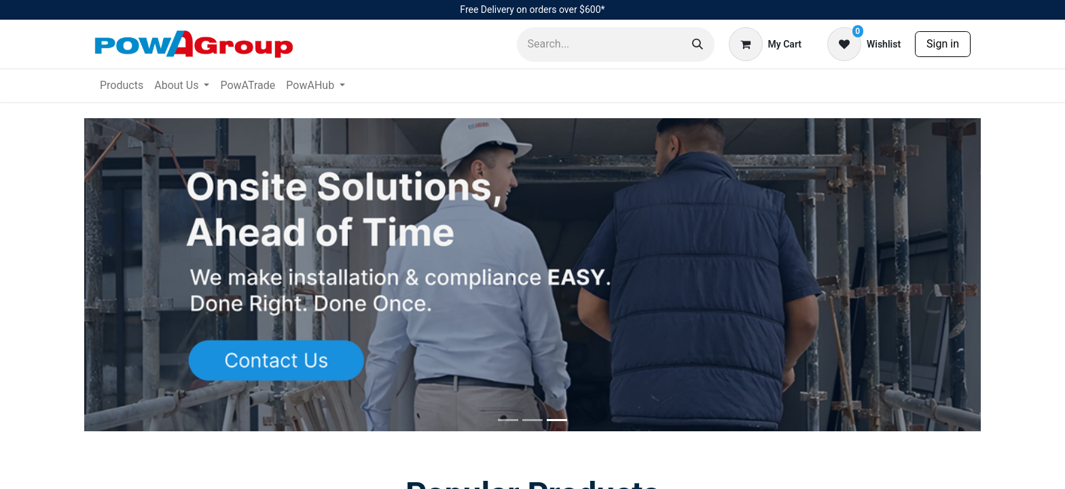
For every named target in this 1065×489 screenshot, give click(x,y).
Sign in (942, 43)
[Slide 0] (508, 420)
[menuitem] (121, 85)
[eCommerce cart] (765, 44)
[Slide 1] (532, 420)
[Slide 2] (557, 420)
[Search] (698, 44)
